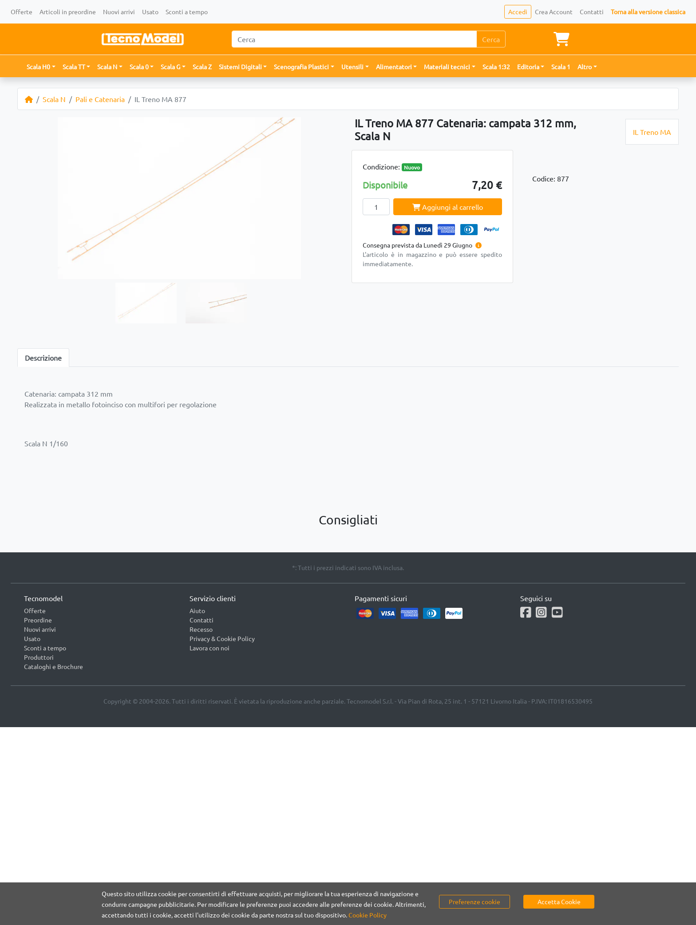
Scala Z (202, 67)
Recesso (201, 629)
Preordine (38, 620)
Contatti (592, 12)
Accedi (517, 12)
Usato (150, 12)
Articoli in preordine (68, 12)
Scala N (54, 98)
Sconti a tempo (187, 12)
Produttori (39, 657)
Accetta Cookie (559, 901)
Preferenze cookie (474, 901)
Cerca (491, 39)
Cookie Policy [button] (367, 915)
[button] (41, 67)
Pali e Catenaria (100, 98)
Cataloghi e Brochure (53, 666)
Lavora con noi (209, 648)
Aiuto (197, 610)
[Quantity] (376, 206)
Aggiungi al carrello (447, 206)
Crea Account (554, 12)
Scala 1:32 (496, 67)
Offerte (21, 12)
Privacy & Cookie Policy (222, 638)
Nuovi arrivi (119, 12)
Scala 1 (560, 67)
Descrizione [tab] (43, 357)
